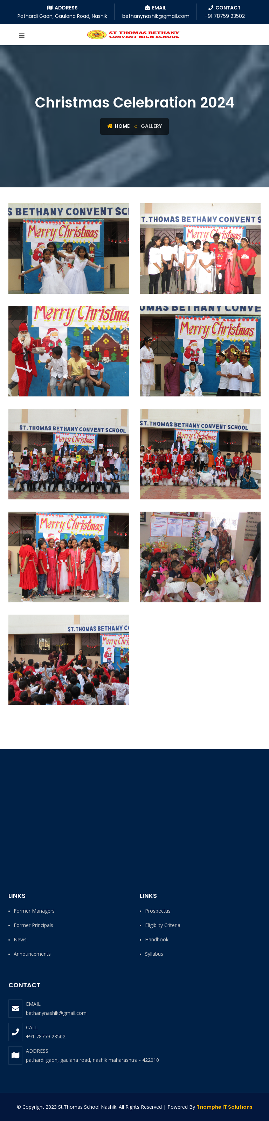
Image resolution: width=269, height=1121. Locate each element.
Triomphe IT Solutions (224, 1106)
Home (118, 126)
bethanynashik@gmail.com (56, 1013)
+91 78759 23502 (45, 1036)
